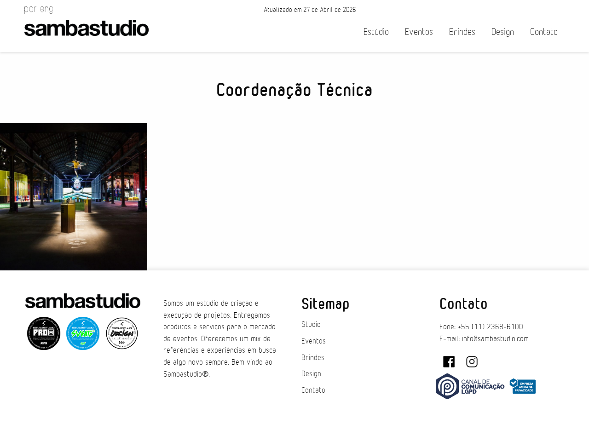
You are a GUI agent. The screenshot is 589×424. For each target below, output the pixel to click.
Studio (311, 325)
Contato (544, 32)
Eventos (419, 32)
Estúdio (376, 32)
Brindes (462, 32)
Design (502, 32)
